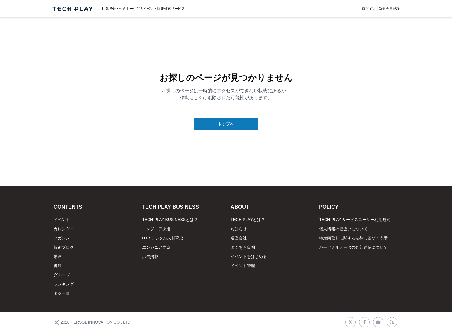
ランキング (64, 284)
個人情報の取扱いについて (343, 229)
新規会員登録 (389, 9)
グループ (62, 275)
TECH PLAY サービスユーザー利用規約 (355, 219)
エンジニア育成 (156, 247)
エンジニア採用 (156, 229)
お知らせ (239, 229)
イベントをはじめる (249, 256)
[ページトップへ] (72, 9)
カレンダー (64, 229)
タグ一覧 (62, 293)
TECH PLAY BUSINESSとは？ (170, 219)
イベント (62, 219)
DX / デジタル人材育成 (162, 238)
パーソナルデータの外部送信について (353, 247)
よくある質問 (243, 247)
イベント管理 (243, 265)
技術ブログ (64, 247)
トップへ (226, 124)
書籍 (58, 265)
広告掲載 (150, 256)
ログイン (369, 9)
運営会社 (239, 238)
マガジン (62, 238)
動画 (58, 256)
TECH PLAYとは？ (248, 219)
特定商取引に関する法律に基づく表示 (353, 238)
